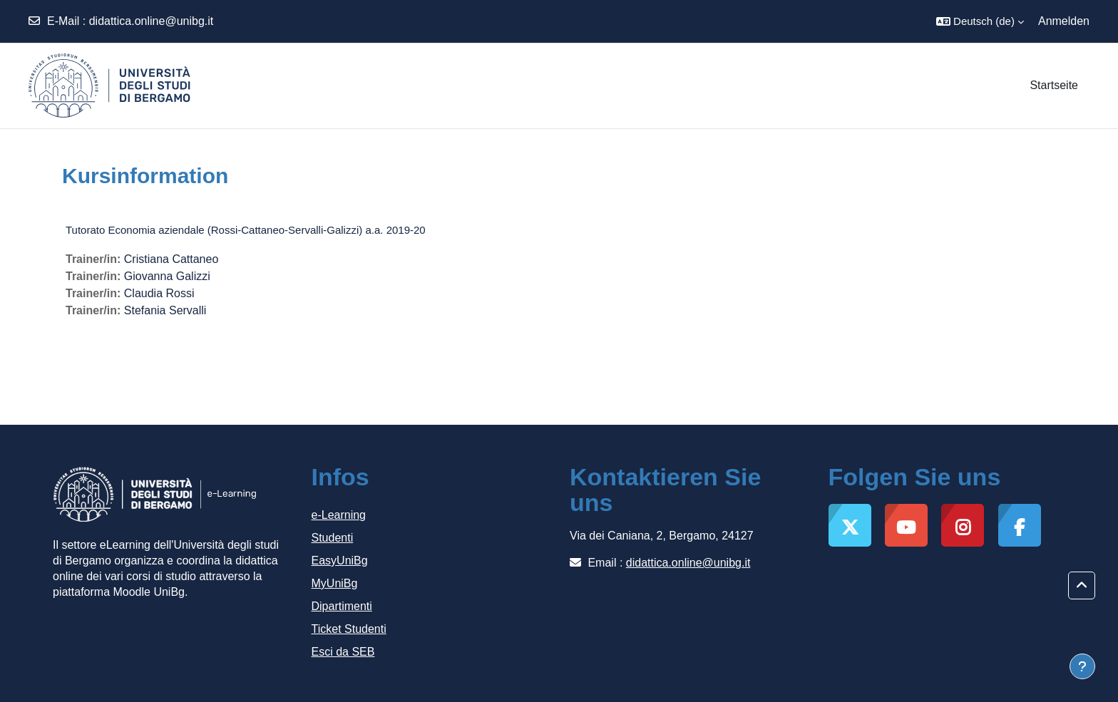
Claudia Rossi (159, 293)
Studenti (333, 538)
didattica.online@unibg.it (151, 21)
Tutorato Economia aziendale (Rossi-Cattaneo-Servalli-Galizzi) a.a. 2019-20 (246, 230)
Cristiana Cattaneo (171, 259)
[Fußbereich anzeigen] (1082, 666)
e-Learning (339, 515)
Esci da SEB (343, 652)
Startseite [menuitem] (1054, 85)
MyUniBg (335, 583)
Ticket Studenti (349, 629)
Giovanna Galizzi (167, 276)
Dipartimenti (342, 606)
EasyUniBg (340, 560)
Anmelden (1063, 21)
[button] (980, 21)
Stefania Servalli (165, 310)
